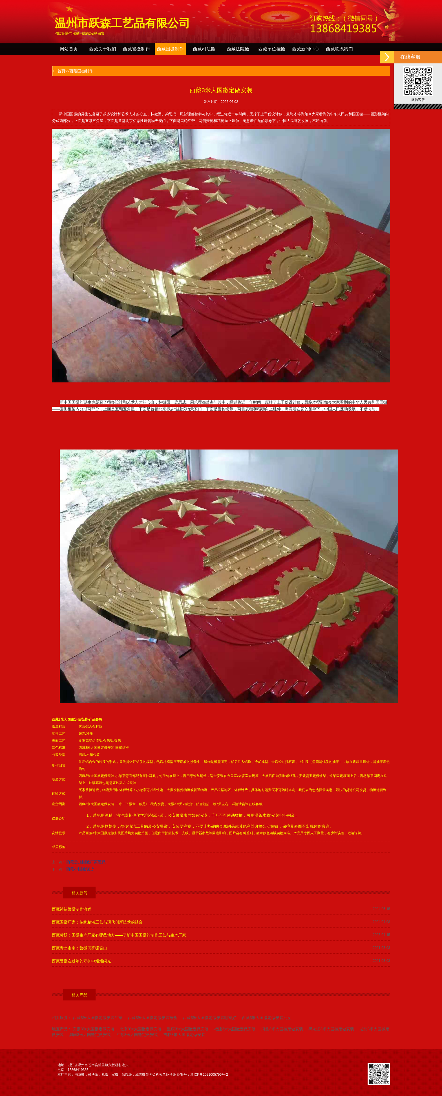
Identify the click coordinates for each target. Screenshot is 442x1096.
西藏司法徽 (204, 49)
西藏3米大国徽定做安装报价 (152, 1017)
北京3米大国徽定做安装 (141, 1029)
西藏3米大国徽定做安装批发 (266, 1017)
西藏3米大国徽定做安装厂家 (97, 1017)
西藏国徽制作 (170, 49)
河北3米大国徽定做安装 (282, 1029)
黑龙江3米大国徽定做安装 (331, 1029)
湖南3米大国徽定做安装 (90, 1034)
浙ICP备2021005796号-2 (209, 1075)
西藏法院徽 (238, 49)
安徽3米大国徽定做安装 (93, 1029)
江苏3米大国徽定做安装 (137, 1034)
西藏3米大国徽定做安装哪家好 (209, 1017)
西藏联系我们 (339, 49)
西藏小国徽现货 (80, 869)
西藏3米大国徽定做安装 (70, 719)
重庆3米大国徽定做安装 (188, 1029)
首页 (61, 71)
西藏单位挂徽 (271, 49)
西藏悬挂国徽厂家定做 (86, 862)
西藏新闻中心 (305, 49)
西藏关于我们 (102, 49)
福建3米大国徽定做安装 (235, 1029)
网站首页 (69, 49)
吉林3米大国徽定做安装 (184, 1034)
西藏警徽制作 (136, 49)
